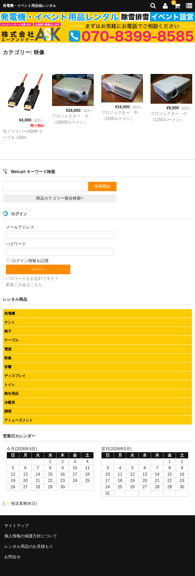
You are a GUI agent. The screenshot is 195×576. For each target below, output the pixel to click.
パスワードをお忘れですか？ (32, 278)
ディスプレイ (15, 376)
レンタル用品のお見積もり (28, 546)
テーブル (11, 340)
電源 (7, 349)
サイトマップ (16, 525)
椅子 (7, 331)
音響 (7, 367)
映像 (7, 358)
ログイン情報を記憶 (27, 261)
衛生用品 (11, 393)
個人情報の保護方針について (30, 536)
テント (9, 322)
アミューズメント (18, 420)
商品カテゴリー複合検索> (59, 198)
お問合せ (12, 557)
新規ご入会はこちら (24, 284)
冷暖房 (9, 402)
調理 (7, 411)
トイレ (9, 385)
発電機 (9, 313)
